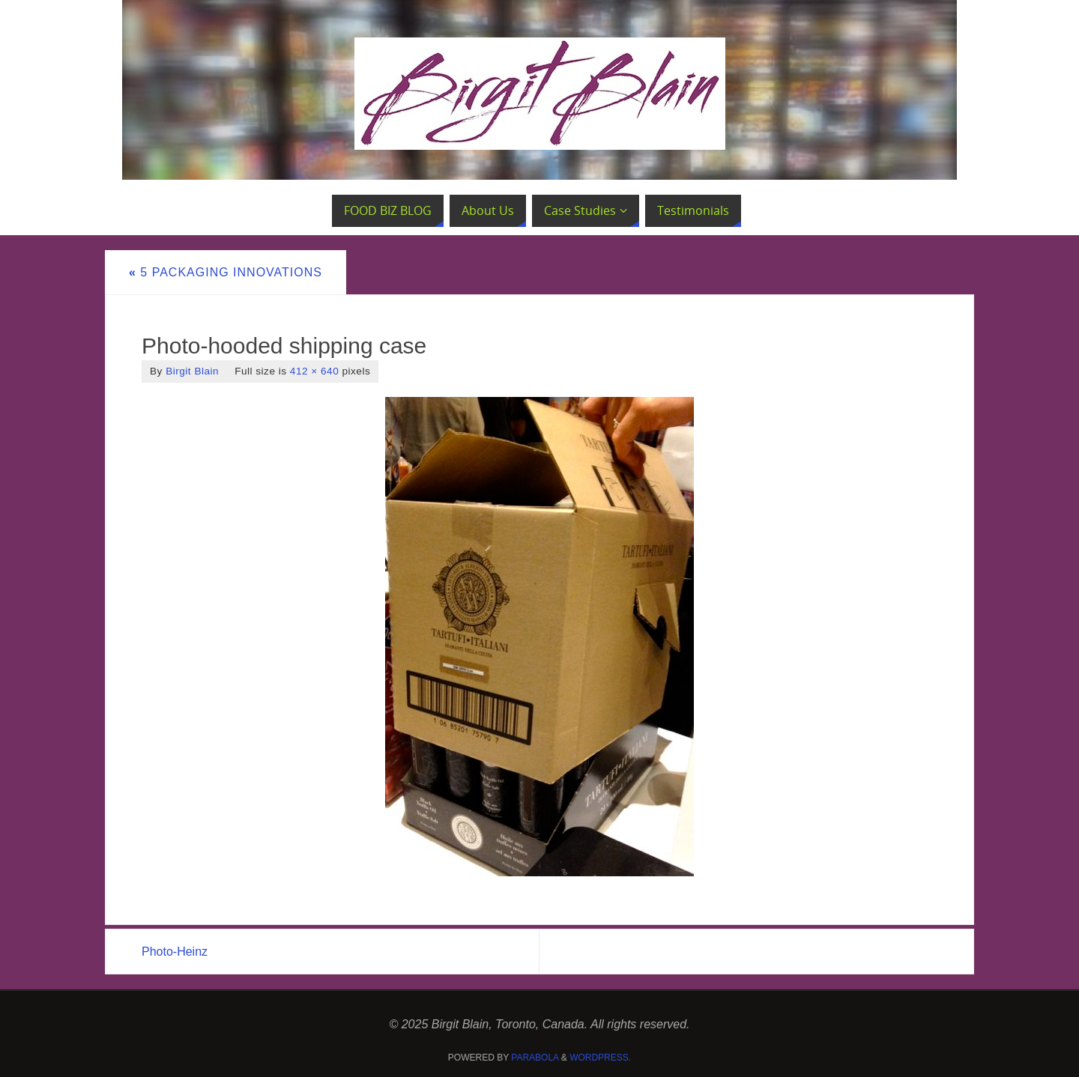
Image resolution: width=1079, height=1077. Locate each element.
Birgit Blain (192, 371)
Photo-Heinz (175, 951)
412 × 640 (314, 371)
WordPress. (600, 1057)
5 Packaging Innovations (225, 272)
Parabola (534, 1057)
